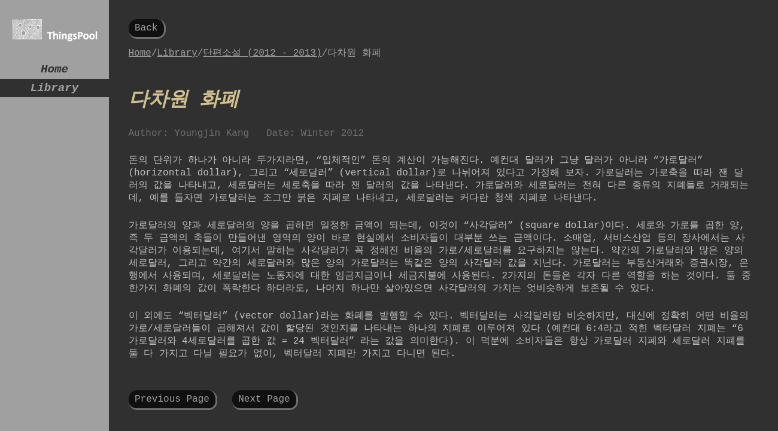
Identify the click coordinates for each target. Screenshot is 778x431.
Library (55, 92)
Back (146, 29)
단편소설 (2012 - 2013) (262, 56)
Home (54, 71)
